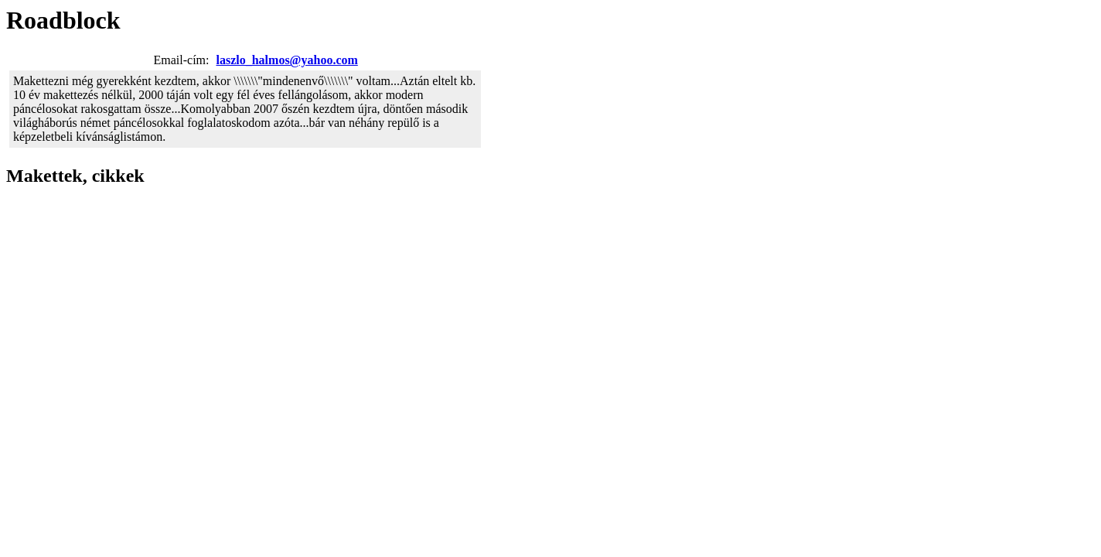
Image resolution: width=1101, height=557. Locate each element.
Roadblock (63, 20)
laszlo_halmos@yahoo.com (287, 60)
